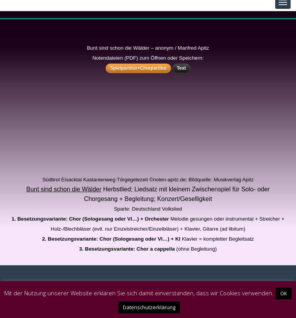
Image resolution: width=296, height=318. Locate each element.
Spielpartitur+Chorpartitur (138, 68)
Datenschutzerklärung (149, 307)
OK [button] (283, 293)
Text (181, 68)
